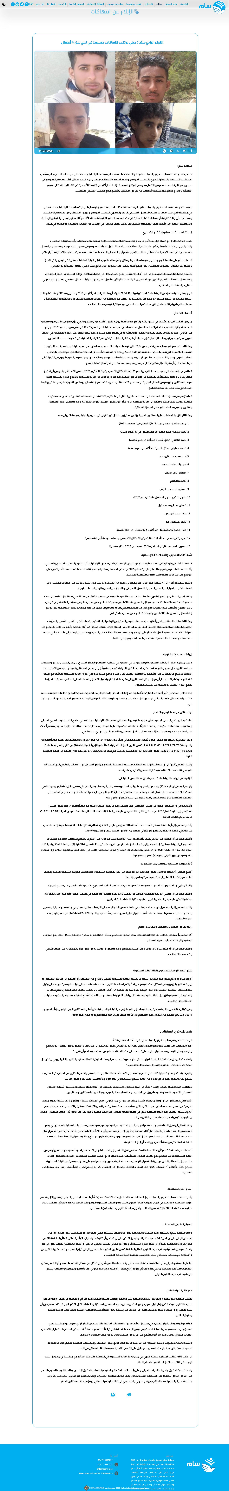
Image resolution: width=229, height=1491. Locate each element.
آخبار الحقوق (171, 4)
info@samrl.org (105, 1469)
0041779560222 (105, 1460)
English (29, 4)
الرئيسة (184, 4)
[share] (193, 151)
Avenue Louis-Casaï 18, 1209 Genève (96, 1473)
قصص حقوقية (133, 4)
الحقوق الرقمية (76, 4)
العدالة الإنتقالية (95, 4)
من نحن (40, 4)
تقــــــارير (148, 4)
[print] (58, 150)
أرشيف (62, 4)
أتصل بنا (51, 4)
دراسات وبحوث (115, 4)
